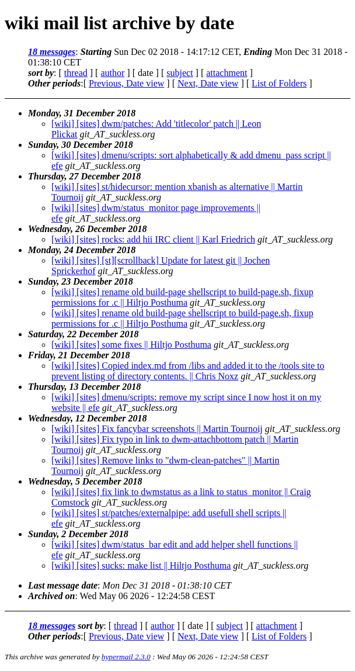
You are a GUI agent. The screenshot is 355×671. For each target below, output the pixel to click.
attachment (226, 73)
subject (179, 73)
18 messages (51, 52)
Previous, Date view (126, 83)
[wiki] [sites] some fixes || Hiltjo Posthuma (131, 345)
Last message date (63, 585)
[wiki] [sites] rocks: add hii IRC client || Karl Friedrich (153, 239)
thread (76, 73)
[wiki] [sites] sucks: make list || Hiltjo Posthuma (141, 565)
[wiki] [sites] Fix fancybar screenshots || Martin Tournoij (157, 429)
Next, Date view (208, 83)
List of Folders (279, 83)
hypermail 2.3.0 (126, 656)
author (112, 73)
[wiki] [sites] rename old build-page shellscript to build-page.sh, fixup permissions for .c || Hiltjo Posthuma (182, 297)
